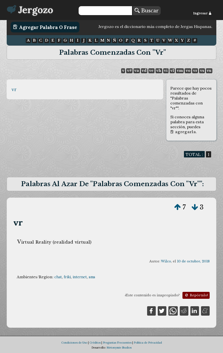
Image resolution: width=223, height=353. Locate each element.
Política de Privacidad (148, 342)
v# (129, 70)
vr (195, 70)
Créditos (95, 342)
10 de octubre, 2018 (193, 261)
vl (172, 70)
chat (58, 277)
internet (80, 277)
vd (144, 70)
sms (92, 277)
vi (166, 70)
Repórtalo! (196, 295)
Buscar (146, 10)
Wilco (166, 261)
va (136, 70)
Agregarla (183, 132)
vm (180, 70)
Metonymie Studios (119, 347)
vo (188, 70)
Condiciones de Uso (74, 342)
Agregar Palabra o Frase (45, 27)
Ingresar (202, 13)
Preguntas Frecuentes (117, 342)
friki (67, 277)
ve (151, 70)
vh (158, 70)
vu (209, 70)
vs (202, 70)
